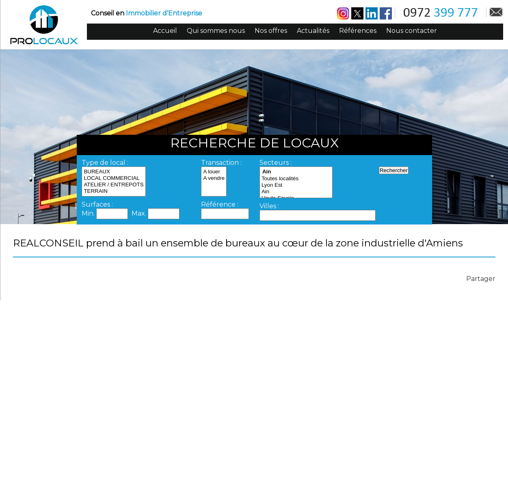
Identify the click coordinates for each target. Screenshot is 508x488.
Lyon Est (296, 185)
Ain (296, 191)
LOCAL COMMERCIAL (113, 178)
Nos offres (271, 31)
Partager (480, 279)
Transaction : (221, 162)
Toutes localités (296, 178)
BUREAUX (113, 171)
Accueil (165, 31)
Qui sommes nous (216, 31)
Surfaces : (97, 204)
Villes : (269, 206)
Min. (89, 213)
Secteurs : (275, 162)
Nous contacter (411, 31)
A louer (214, 171)
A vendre (214, 178)
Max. (140, 213)
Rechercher (394, 170)
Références (357, 31)
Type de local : (105, 162)
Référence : (219, 204)
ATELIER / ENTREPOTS (113, 184)
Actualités (313, 31)
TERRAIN (113, 191)
